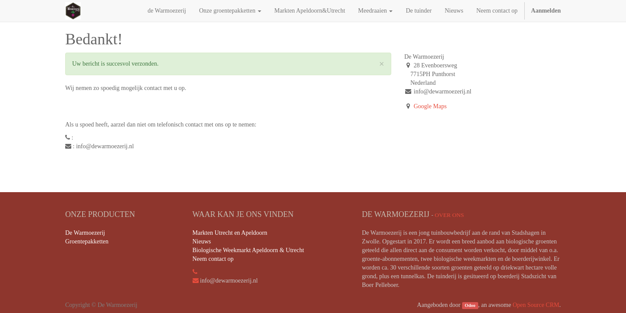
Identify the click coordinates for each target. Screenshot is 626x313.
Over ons (449, 215)
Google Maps (430, 106)
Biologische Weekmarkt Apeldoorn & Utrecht (248, 250)
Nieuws (202, 241)
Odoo (470, 305)
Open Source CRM (536, 305)
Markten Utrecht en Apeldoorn (230, 233)
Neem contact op (213, 259)
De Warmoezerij (85, 233)
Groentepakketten (87, 241)
